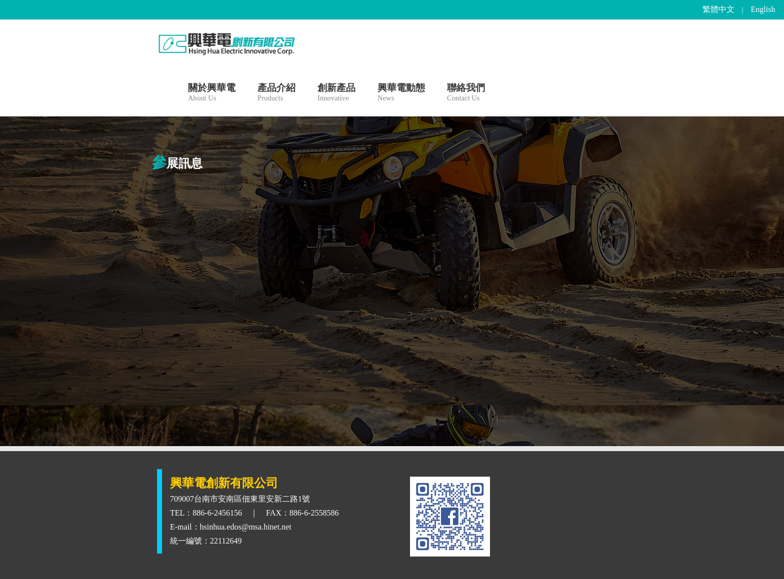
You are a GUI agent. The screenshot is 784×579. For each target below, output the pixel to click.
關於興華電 (212, 93)
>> (401, 181)
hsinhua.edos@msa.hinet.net (246, 527)
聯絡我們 (466, 93)
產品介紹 (277, 93)
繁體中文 (718, 9)
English (763, 9)
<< (383, 181)
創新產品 (337, 93)
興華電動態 (401, 93)
